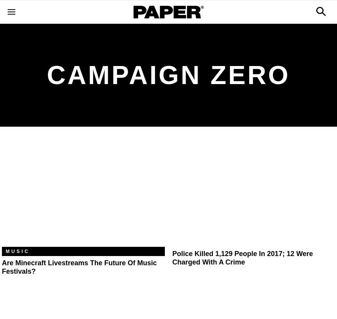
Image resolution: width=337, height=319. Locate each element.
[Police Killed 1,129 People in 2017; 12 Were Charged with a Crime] (254, 192)
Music (18, 251)
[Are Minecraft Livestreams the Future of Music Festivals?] (83, 192)
